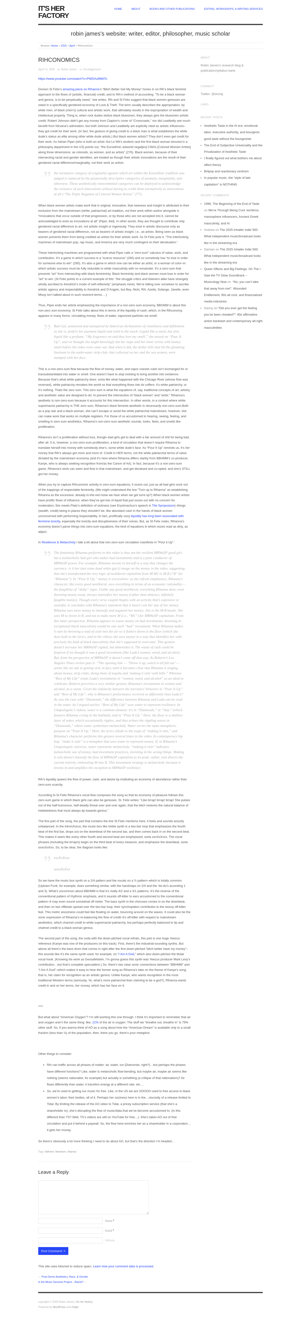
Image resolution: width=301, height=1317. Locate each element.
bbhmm (49, 1151)
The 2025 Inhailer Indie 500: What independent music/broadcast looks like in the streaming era (232, 236)
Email (109, 1230)
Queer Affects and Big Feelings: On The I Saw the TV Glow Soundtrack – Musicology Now (232, 275)
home (118, 8)
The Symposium (163, 505)
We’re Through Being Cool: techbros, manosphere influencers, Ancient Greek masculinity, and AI (231, 216)
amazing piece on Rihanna (81, 89)
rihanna (71, 1151)
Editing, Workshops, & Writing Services (233, 8)
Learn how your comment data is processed (123, 1266)
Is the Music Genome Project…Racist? (60, 1281)
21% (95, 1022)
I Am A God (126, 954)
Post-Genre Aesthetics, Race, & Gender (65, 1276)
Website (110, 1240)
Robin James (69, 69)
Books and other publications (172, 8)
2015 (64, 45)
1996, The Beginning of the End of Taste (231, 204)
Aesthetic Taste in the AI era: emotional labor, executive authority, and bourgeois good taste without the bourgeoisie (231, 132)
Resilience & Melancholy (58, 542)
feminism (60, 1151)
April (72, 45)
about (135, 8)
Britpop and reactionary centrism (226, 171)
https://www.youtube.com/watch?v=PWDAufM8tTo (72, 78)
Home (54, 45)
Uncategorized (92, 69)
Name (109, 1220)
